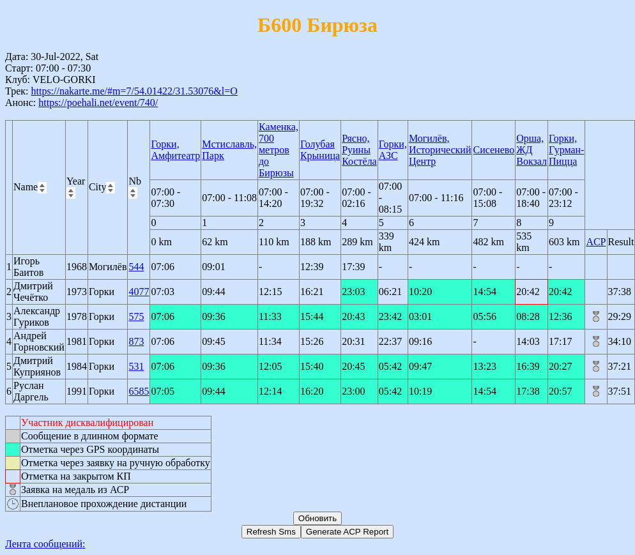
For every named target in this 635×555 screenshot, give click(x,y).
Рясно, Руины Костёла (359, 150)
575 (136, 316)
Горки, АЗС (393, 150)
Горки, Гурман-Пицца (566, 150)
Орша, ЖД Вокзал (531, 150)
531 (136, 366)
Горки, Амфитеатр (175, 150)
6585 (138, 391)
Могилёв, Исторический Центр (440, 150)
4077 (138, 291)
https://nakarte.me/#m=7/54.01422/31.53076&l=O (134, 91)
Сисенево (493, 149)
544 (136, 266)
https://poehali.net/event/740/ (98, 102)
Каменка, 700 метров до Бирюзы (278, 149)
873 (136, 341)
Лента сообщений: (45, 543)
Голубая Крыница (320, 150)
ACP (596, 241)
